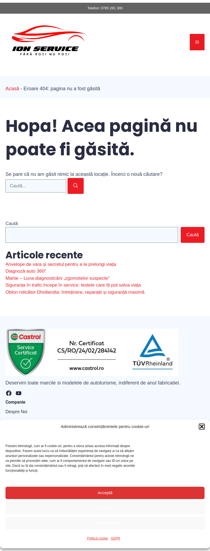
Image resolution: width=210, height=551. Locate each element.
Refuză (105, 507)
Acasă (12, 88)
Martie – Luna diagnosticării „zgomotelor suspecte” (57, 278)
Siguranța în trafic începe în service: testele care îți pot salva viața (73, 285)
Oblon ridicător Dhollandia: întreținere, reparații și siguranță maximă (74, 292)
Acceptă (105, 492)
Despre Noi (16, 411)
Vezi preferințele (105, 522)
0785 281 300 (112, 8)
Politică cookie (97, 538)
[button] (202, 426)
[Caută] (76, 186)
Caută (11, 223)
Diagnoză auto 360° (25, 271)
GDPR (115, 538)
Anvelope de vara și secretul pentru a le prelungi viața (60, 264)
